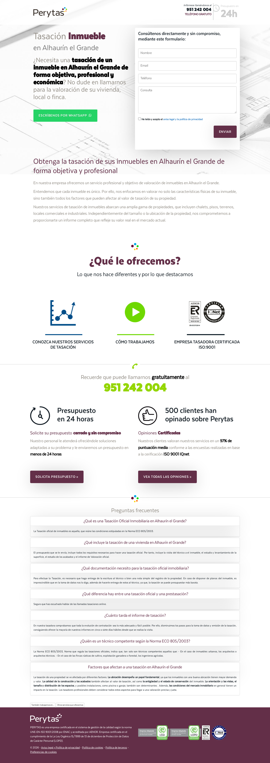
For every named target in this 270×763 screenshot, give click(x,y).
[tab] (135, 521)
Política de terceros (116, 747)
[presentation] (167, 133)
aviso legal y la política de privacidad (183, 119)
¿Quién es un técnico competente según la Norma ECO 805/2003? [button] (135, 641)
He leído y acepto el (170, 119)
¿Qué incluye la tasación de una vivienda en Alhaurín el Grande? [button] (135, 542)
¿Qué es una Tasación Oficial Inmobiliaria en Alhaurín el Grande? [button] (135, 521)
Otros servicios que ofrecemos (70, 705)
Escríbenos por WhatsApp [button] (65, 115)
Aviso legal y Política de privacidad (60, 747)
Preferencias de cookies (43, 752)
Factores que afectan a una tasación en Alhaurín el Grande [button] (135, 667)
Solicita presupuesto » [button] (56, 477)
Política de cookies (92, 747)
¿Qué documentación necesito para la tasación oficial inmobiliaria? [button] (135, 568)
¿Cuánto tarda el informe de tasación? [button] (135, 615)
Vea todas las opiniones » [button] (167, 477)
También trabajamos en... (42, 705)
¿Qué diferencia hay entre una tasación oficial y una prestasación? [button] (135, 594)
